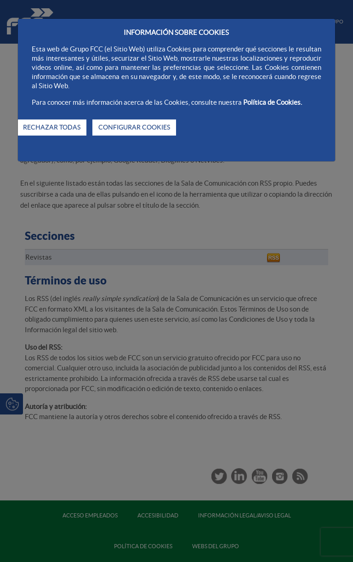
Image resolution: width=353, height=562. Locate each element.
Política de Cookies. (272, 102)
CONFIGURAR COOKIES (134, 127)
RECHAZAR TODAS (51, 127)
